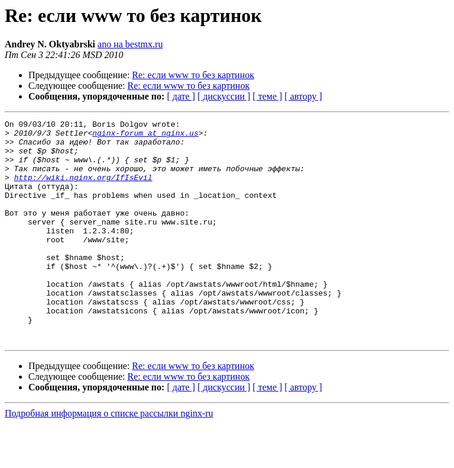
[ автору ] (303, 96)
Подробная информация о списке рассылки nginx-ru (109, 458)
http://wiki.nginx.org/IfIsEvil (83, 189)
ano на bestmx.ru (130, 44)
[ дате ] (181, 96)
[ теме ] (267, 96)
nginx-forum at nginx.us (145, 136)
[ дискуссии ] (223, 96)
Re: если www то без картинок (193, 75)
